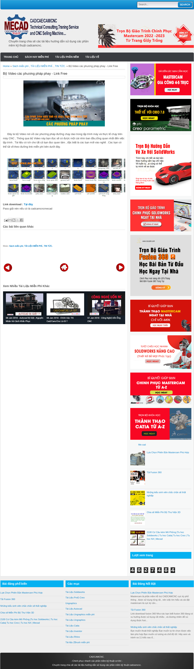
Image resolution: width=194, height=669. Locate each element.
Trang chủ (11, 57)
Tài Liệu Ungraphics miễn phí (80, 614)
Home (6, 66)
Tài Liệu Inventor (74, 631)
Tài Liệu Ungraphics (75, 620)
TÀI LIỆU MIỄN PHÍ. (42, 66)
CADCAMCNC (96, 657)
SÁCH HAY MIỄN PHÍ (37, 57)
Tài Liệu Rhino (73, 637)
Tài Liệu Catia (72, 625)
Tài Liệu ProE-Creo (75, 597)
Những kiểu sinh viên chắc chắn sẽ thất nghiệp (23, 606)
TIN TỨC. (60, 66)
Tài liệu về (92, 57)
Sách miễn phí (20, 66)
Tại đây (28, 204)
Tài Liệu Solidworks (75, 592)
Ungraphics (71, 603)
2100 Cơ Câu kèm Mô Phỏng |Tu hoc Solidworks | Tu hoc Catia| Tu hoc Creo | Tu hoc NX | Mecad (168, 535)
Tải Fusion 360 (154, 472)
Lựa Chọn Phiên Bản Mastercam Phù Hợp (168, 452)
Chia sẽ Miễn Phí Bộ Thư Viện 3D (164, 512)
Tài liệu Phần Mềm (67, 57)
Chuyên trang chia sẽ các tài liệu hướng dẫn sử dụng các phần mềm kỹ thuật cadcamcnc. (96, 665)
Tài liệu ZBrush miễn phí (78, 642)
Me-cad (142, 444)
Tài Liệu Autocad (74, 609)
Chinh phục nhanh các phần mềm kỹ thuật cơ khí (97, 661)
